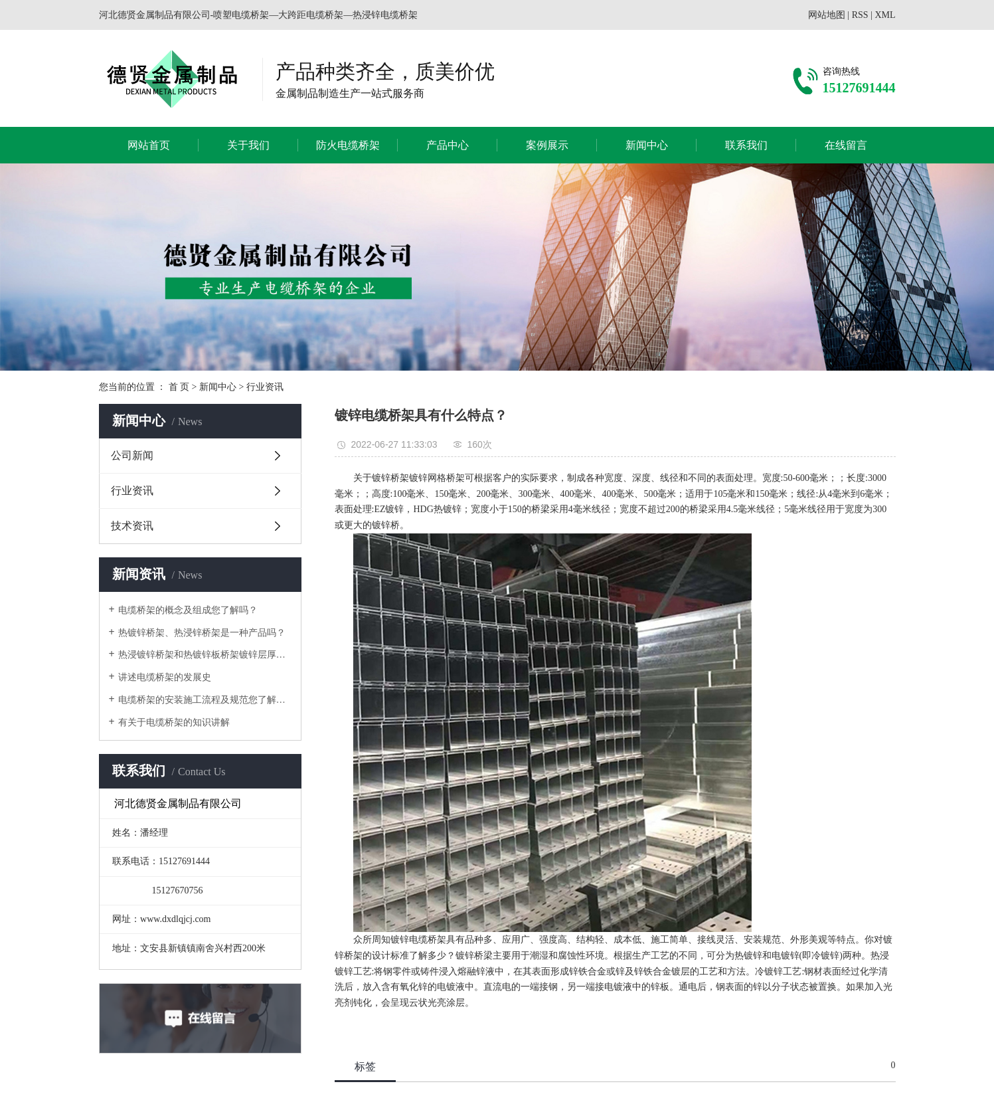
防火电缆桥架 (348, 145)
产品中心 (447, 145)
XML (884, 15)
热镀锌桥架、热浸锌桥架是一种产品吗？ (202, 633)
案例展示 (547, 145)
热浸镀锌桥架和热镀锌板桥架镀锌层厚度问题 (204, 655)
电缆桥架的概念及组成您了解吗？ (188, 610)
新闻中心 (646, 145)
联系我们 (746, 145)
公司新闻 (132, 455)
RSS (860, 15)
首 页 (179, 387)
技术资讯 (132, 525)
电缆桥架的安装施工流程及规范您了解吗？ (204, 700)
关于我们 (248, 145)
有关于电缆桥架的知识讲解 (174, 722)
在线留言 (846, 145)
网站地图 (826, 15)
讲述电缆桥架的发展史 (164, 677)
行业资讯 (265, 387)
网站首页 (148, 145)
